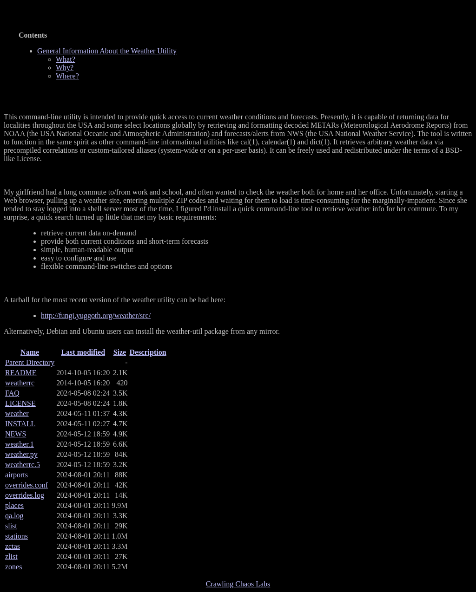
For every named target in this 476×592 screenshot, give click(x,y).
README (21, 373)
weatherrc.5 (22, 464)
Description (148, 352)
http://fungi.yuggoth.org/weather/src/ (96, 315)
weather (17, 413)
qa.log (14, 516)
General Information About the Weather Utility (116, 10)
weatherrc (19, 383)
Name (29, 352)
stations (16, 536)
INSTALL (20, 424)
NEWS (15, 434)
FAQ (12, 393)
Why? (64, 68)
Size (119, 352)
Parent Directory (29, 362)
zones (13, 567)
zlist (11, 556)
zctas (12, 546)
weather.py (21, 454)
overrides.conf (26, 485)
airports (16, 475)
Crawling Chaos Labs (238, 584)
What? (65, 59)
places (14, 505)
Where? (67, 76)
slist (11, 526)
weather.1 (19, 444)
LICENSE (20, 403)
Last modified (83, 352)
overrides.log (24, 495)
